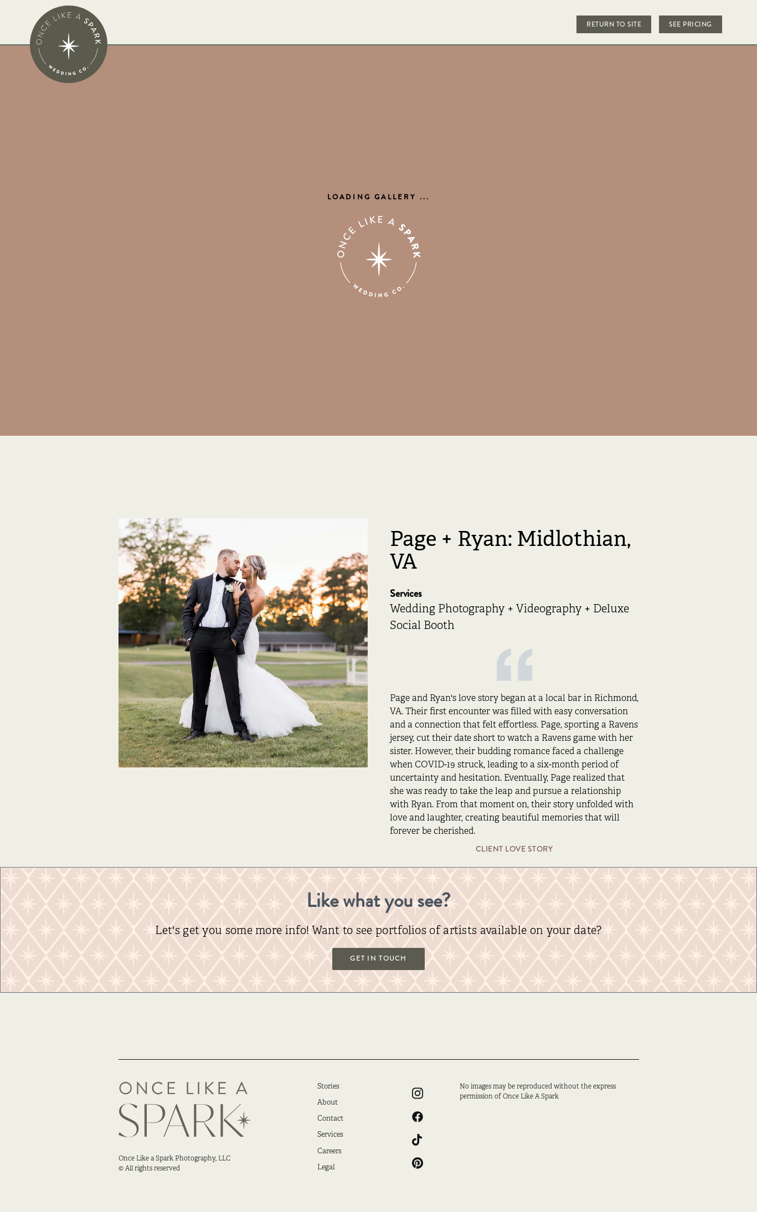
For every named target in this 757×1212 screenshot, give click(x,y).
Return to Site (613, 24)
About (327, 1102)
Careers (329, 1151)
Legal (326, 1167)
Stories (328, 1086)
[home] (68, 44)
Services (330, 1135)
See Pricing (690, 24)
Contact (330, 1119)
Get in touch (378, 958)
